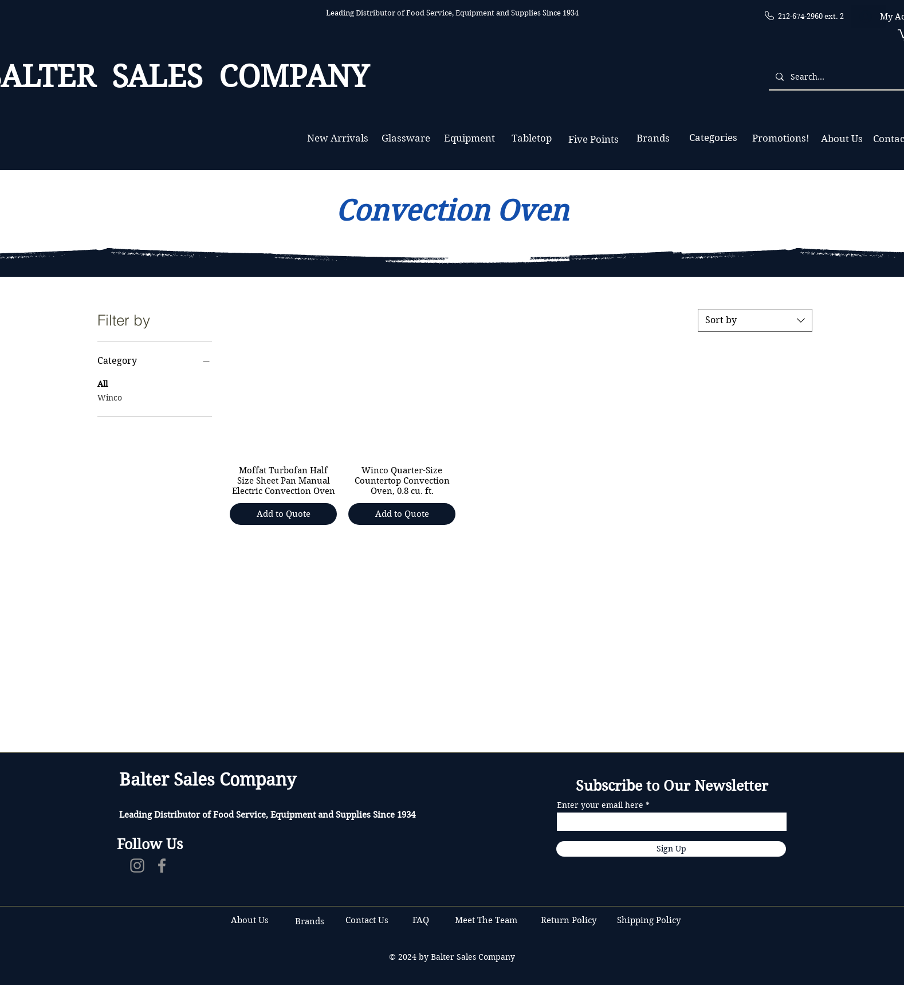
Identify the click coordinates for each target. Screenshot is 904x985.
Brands (309, 921)
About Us (250, 920)
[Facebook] (161, 865)
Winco (109, 397)
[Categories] (713, 138)
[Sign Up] (671, 849)
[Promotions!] (780, 138)
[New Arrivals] (337, 138)
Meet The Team (486, 920)
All (102, 383)
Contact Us (368, 920)
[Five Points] (593, 139)
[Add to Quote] (283, 514)
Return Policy (570, 920)
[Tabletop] (531, 138)
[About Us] (841, 139)
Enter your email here (600, 805)
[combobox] (755, 320)
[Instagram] (137, 865)
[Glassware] (406, 138)
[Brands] (653, 138)
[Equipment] (469, 138)
